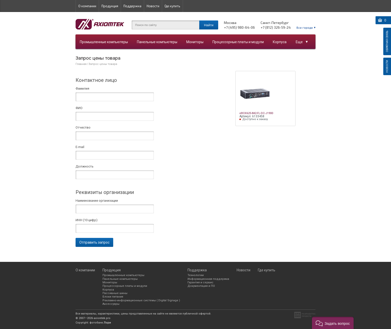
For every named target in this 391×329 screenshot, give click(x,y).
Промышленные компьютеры (104, 42)
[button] (333, 323)
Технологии (196, 275)
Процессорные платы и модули (238, 42)
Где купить (172, 6)
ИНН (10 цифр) (87, 220)
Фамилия (82, 88)
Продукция (109, 6)
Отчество (83, 127)
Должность (85, 166)
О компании (87, 6)
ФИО (79, 108)
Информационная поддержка (208, 279)
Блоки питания (112, 296)
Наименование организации (97, 200)
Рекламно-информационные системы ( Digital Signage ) (141, 300)
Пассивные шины (114, 293)
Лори (107, 322)
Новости (153, 6)
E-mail (80, 147)
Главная (81, 64)
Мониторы (194, 42)
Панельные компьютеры (157, 42)
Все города (304, 27)
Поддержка (132, 6)
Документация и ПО (201, 286)
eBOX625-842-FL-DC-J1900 (256, 113)
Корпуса (280, 42)
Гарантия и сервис (200, 282)
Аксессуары (110, 304)
